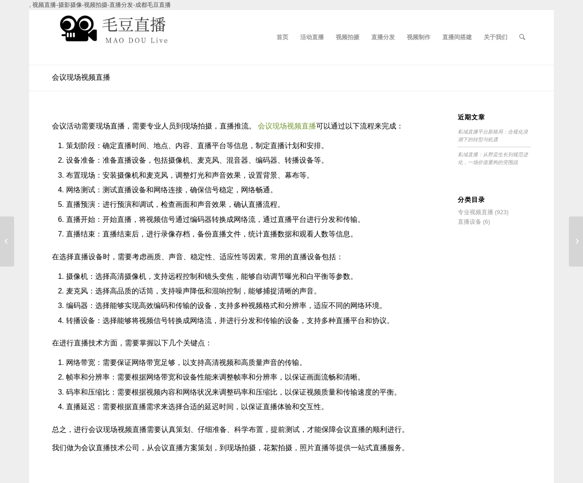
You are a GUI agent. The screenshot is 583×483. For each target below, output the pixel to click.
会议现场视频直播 (81, 77)
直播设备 (469, 221)
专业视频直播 (475, 212)
